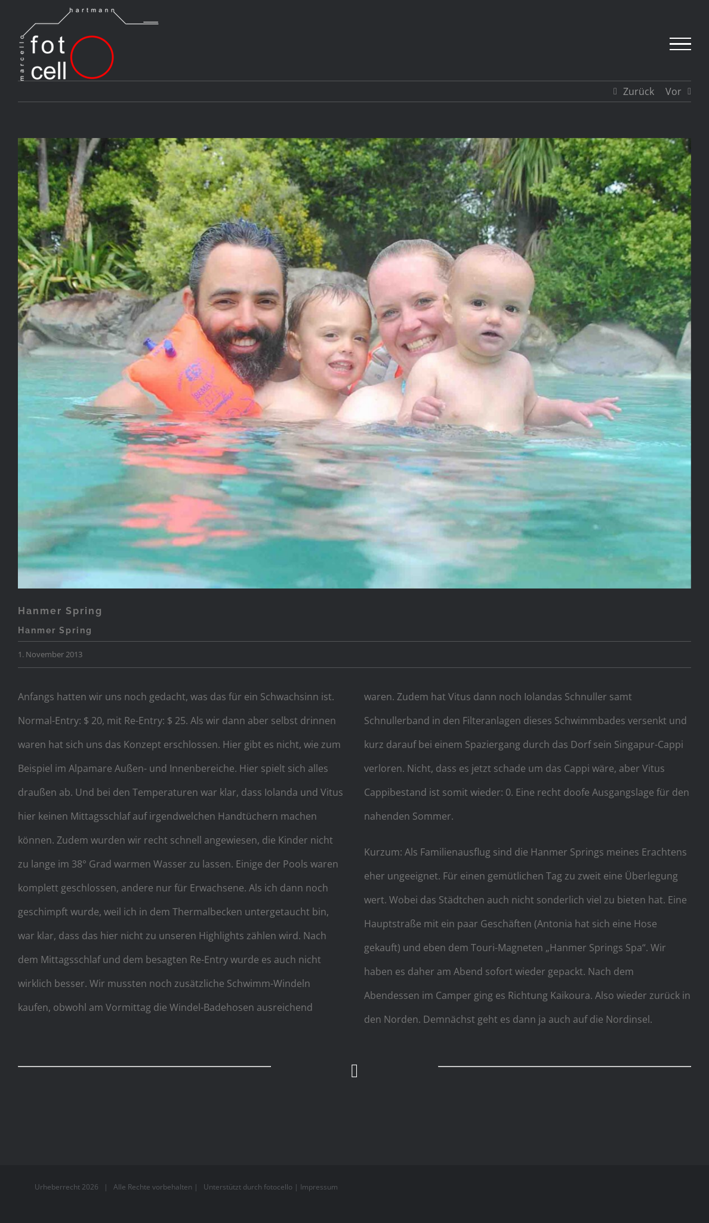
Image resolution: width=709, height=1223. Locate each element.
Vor (673, 91)
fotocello (278, 1187)
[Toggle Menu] (680, 44)
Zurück (638, 91)
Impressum (319, 1187)
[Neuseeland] (354, 363)
